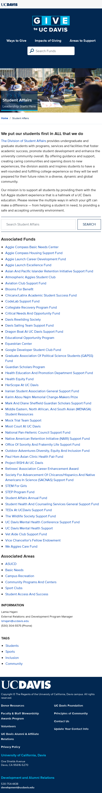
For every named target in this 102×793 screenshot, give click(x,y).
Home (4, 118)
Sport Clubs (13, 588)
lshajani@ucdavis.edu (15, 621)
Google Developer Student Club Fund (33, 349)
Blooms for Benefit (19, 289)
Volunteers (8, 726)
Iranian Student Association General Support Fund (42, 391)
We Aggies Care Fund (21, 546)
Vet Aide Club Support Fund (26, 534)
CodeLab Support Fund (22, 301)
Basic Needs (14, 570)
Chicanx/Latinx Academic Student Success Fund (41, 295)
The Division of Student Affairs (23, 140)
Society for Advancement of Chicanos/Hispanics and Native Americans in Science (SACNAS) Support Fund (50, 477)
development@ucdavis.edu (17, 787)
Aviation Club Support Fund (25, 283)
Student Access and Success (26, 594)
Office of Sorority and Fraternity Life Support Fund (42, 444)
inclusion (12, 657)
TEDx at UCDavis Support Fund (28, 510)
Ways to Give (16, 40)
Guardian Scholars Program (25, 367)
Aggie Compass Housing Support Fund (34, 252)
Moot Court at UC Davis (23, 426)
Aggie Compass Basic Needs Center (31, 247)
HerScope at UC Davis (21, 385)
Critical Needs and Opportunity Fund (32, 313)
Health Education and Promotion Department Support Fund (49, 372)
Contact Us (61, 721)
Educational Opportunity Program (29, 337)
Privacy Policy (10, 747)
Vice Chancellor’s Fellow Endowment (33, 540)
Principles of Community (71, 713)
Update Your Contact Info (71, 729)
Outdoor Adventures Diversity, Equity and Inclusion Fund (47, 450)
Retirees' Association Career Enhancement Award (42, 468)
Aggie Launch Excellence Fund (28, 265)
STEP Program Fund (19, 492)
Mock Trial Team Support (23, 420)
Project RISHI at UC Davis (24, 462)
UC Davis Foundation (68, 705)
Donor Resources (12, 705)
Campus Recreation (19, 575)
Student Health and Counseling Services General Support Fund (52, 504)
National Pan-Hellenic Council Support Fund (37, 432)
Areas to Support (82, 40)
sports (10, 651)
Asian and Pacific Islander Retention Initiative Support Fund (49, 271)
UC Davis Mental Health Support (29, 528)
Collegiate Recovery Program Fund (31, 307)
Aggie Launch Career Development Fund (35, 259)
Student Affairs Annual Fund (26, 497)
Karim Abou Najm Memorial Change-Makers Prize (41, 397)
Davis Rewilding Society (23, 319)
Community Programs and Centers (30, 582)
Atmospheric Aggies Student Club (30, 277)
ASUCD (10, 563)
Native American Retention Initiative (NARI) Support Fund (47, 438)
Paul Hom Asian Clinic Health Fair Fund (34, 456)
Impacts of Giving (48, 40)
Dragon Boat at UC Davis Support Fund (34, 331)
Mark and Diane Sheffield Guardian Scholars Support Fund (48, 403)
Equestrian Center (18, 343)
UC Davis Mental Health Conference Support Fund (42, 522)
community (14, 663)
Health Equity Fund (19, 379)
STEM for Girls (16, 485)
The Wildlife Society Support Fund (30, 516)
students (12, 645)
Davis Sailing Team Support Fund (29, 325)
